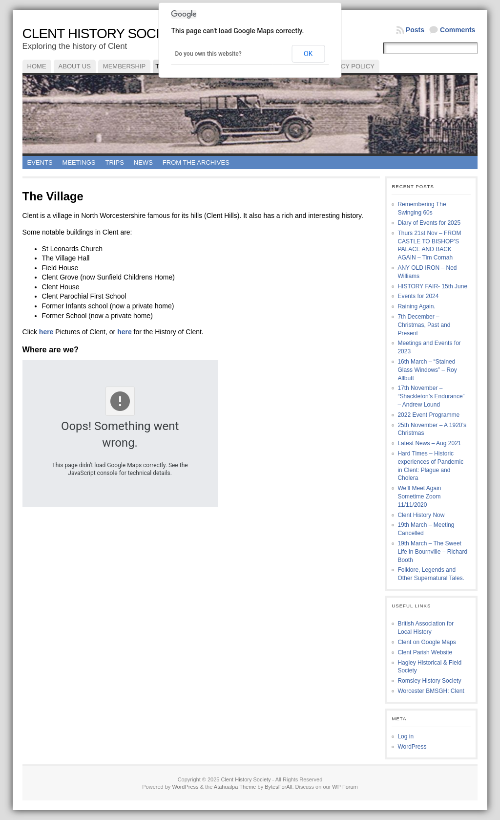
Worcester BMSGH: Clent (430, 691)
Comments (457, 30)
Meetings (79, 162)
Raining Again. (416, 306)
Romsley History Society (429, 680)
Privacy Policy (348, 66)
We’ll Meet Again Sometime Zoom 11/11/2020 (419, 496)
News (143, 162)
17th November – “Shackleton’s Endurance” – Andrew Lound (430, 396)
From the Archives (196, 162)
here (46, 332)
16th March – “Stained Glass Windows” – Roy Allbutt (427, 370)
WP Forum (344, 787)
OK (308, 54)
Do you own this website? (208, 53)
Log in (405, 736)
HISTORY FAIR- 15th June (432, 286)
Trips (114, 162)
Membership (124, 66)
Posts (415, 30)
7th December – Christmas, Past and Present (423, 325)
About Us (75, 66)
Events (40, 162)
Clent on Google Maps (426, 642)
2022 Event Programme (428, 414)
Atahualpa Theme (235, 787)
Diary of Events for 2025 (428, 222)
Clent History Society (103, 33)
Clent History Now (420, 515)
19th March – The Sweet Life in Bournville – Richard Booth (432, 551)
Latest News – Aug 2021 (429, 443)
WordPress (411, 746)
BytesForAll (278, 787)
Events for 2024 (417, 296)
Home (36, 66)
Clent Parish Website (424, 652)
